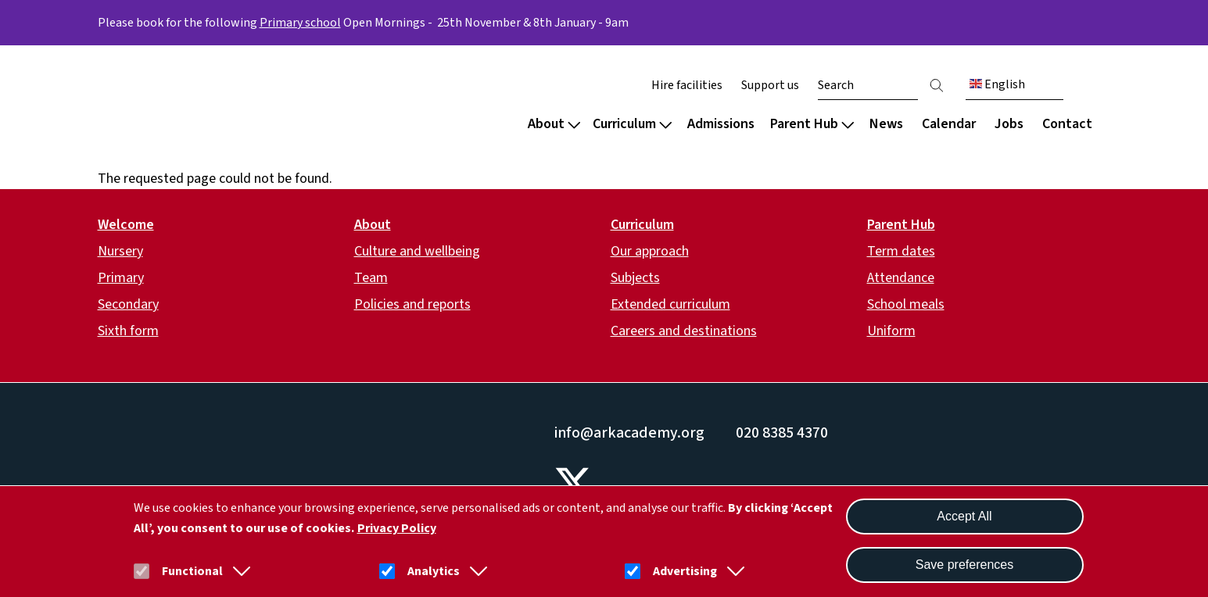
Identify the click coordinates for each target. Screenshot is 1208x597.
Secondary (128, 304)
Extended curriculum (670, 304)
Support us (770, 85)
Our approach (650, 251)
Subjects (635, 278)
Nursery (120, 251)
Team (371, 278)
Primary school (300, 22)
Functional (192, 571)
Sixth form (128, 331)
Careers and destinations (684, 331)
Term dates (901, 251)
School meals (906, 304)
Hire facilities (686, 85)
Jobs (1009, 124)
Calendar (949, 124)
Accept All (964, 516)
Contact (1067, 124)
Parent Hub (812, 124)
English (997, 84)
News (886, 124)
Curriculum (632, 124)
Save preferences (964, 564)
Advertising (685, 571)
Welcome (126, 224)
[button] (238, 571)
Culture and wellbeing (417, 251)
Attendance (900, 278)
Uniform (891, 331)
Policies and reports (412, 304)
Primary (121, 278)
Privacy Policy (396, 528)
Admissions (721, 124)
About (554, 124)
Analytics (433, 571)
